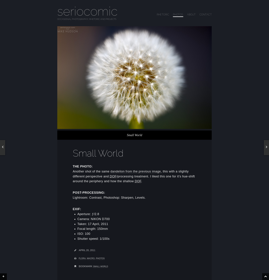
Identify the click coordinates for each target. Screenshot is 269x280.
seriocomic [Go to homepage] (87, 11)
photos (100, 258)
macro (91, 258)
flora (82, 258)
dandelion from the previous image (135, 171)
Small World (100, 266)
